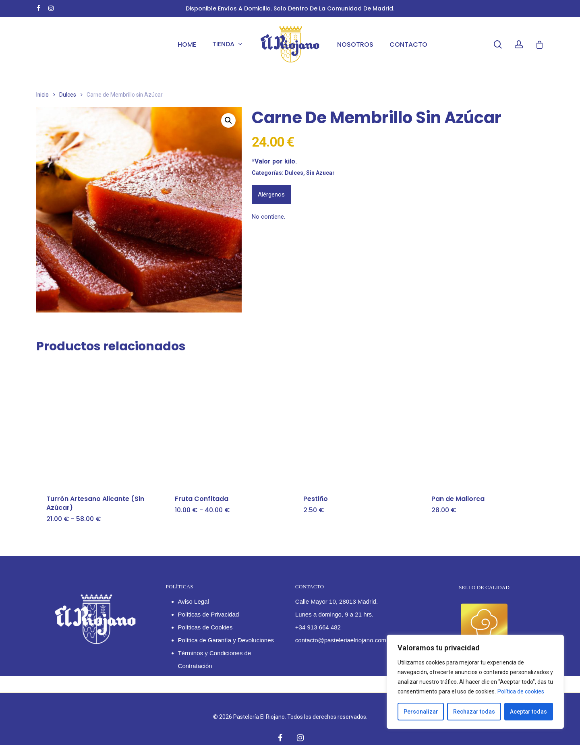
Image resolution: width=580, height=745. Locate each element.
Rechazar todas (474, 711)
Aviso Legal (193, 601)
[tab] (271, 194)
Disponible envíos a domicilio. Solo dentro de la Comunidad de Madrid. (290, 8)
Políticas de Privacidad (208, 614)
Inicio (42, 94)
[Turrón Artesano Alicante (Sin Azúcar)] (97, 423)
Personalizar (421, 711)
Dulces (67, 94)
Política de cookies (520, 691)
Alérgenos (271, 194)
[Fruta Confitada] (225, 423)
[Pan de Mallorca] (482, 423)
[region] (475, 682)
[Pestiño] (354, 423)
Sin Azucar (320, 173)
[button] (228, 120)
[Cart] (539, 44)
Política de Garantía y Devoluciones (226, 640)
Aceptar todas (528, 711)
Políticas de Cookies (205, 627)
